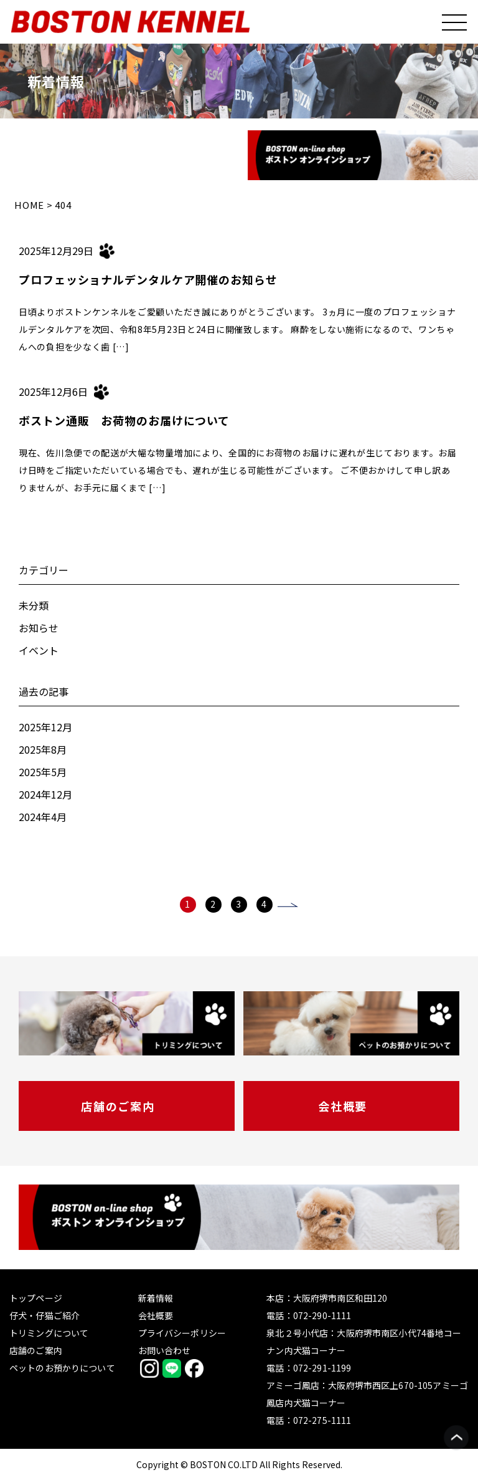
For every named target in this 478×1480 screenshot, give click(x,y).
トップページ (35, 1298)
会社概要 (342, 1106)
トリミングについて (48, 1333)
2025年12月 (45, 726)
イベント (39, 650)
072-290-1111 (322, 1315)
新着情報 (156, 1298)
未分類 (34, 605)
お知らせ (39, 627)
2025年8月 (43, 749)
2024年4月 (43, 816)
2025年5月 (43, 771)
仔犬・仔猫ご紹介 (44, 1315)
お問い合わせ (164, 1350)
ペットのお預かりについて (62, 1368)
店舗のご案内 (118, 1106)
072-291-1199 (322, 1368)
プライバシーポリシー (182, 1333)
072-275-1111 (322, 1420)
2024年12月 (45, 794)
